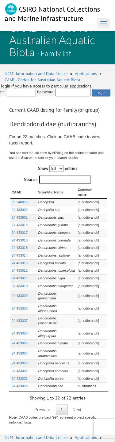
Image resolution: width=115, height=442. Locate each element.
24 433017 (20, 227)
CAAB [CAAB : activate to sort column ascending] (16, 190)
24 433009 (20, 288)
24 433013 (20, 258)
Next (77, 380)
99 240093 (20, 197)
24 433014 (20, 250)
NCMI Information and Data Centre (36, 73)
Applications (86, 73)
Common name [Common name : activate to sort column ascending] (87, 190)
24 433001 (20, 349)
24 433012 (20, 266)
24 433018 (20, 220)
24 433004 (20, 326)
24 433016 (20, 235)
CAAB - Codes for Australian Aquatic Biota (42, 80)
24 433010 (20, 281)
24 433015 (20, 243)
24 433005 (20, 319)
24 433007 (20, 304)
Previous (43, 380)
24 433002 (20, 342)
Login (101, 92)
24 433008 (20, 296)
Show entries (57, 168)
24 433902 (20, 205)
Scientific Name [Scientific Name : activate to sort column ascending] (44, 190)
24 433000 (20, 357)
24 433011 (20, 273)
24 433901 (20, 212)
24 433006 (20, 311)
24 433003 (20, 334)
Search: (57, 180)
